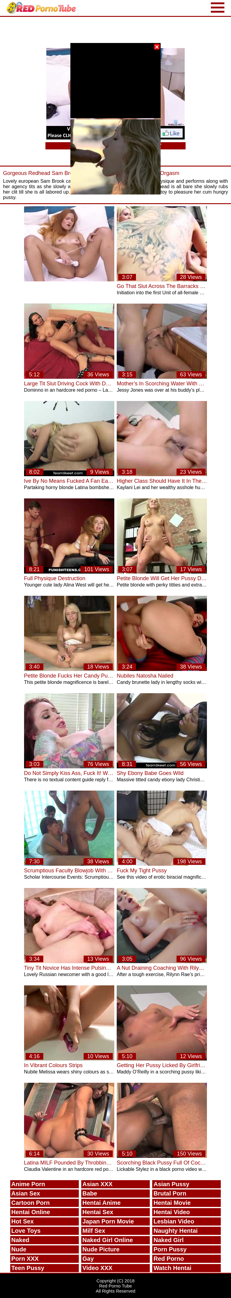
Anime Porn (28, 1184)
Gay (88, 1258)
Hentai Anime (101, 1202)
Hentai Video (171, 1212)
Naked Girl (168, 1240)
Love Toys (26, 1230)
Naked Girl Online (107, 1240)
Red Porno (168, 1258)
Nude (18, 1249)
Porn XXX (25, 1258)
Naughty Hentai (175, 1230)
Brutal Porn (169, 1193)
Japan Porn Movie (108, 1221)
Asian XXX (97, 1184)
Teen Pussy (28, 1268)
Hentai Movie (171, 1202)
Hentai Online (30, 1212)
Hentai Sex (97, 1212)
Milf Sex (93, 1230)
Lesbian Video (173, 1221)
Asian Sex (25, 1193)
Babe (89, 1193)
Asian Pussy (171, 1184)
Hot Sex (22, 1221)
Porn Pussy (169, 1249)
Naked (20, 1240)
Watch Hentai (172, 1268)
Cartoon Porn (30, 1202)
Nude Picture (100, 1249)
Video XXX (97, 1268)
